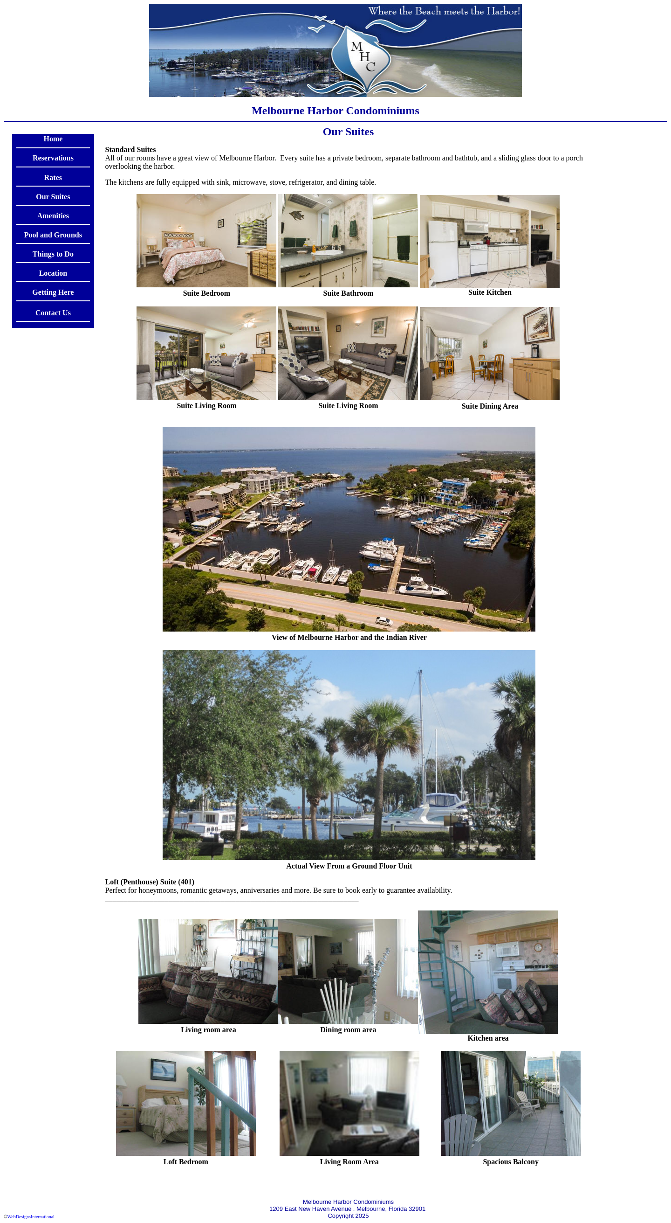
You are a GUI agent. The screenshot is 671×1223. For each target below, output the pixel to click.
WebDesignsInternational (31, 1216)
